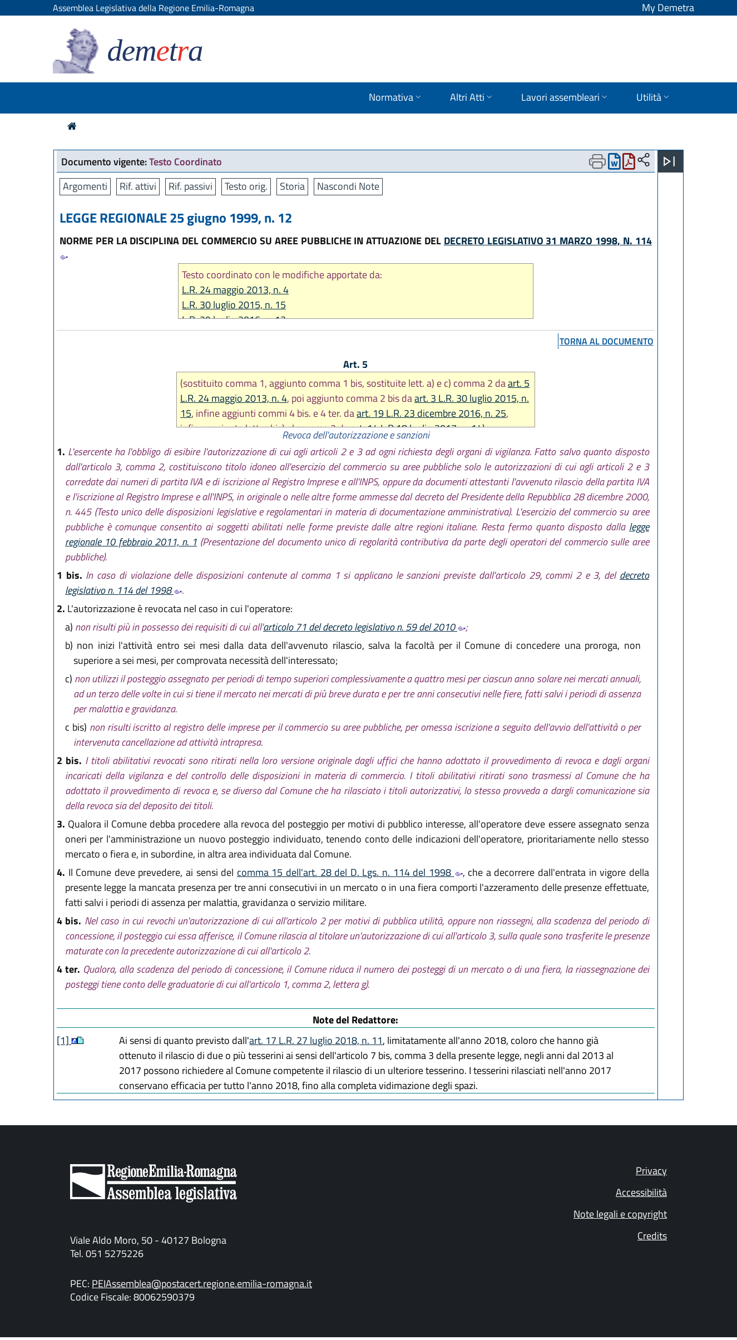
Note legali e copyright (620, 1213)
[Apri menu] (669, 161)
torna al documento (607, 341)
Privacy (651, 1170)
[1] (64, 1040)
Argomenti (85, 186)
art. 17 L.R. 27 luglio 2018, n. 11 (316, 1040)
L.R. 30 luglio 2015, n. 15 (234, 304)
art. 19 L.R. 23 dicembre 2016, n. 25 (431, 413)
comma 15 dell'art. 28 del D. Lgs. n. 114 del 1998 (350, 872)
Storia (292, 186)
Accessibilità (641, 1192)
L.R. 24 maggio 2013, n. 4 (235, 289)
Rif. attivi (138, 186)
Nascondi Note (348, 186)
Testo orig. (246, 186)
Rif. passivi (190, 186)
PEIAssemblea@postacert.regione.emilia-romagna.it (202, 1283)
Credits (652, 1235)
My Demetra (668, 7)
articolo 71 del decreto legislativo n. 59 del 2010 (364, 626)
